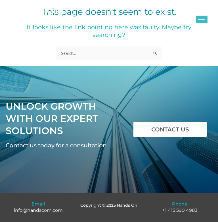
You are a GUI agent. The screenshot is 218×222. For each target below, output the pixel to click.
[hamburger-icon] (201, 19)
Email (38, 204)
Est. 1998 (13, 31)
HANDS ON (35, 11)
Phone (179, 204)
